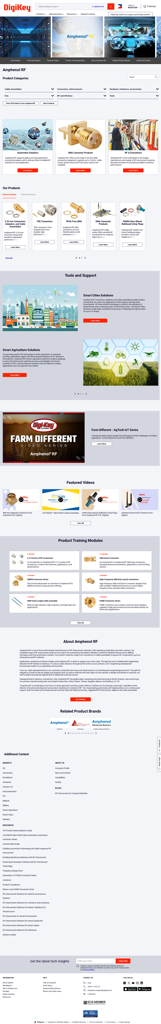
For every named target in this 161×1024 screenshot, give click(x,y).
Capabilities (60, 777)
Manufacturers (55, 14)
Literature (7, 880)
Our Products (15, 61)
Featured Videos (53, 61)
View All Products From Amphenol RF (20, 103)
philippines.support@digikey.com (97, 990)
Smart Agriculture (10, 810)
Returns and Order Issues (52, 991)
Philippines (39, 1022)
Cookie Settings (124, 1022)
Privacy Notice (88, 970)
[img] (17, 8)
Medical (6, 801)
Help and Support (49, 983)
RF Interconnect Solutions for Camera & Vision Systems (26, 903)
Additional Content (143, 61)
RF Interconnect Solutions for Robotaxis (19, 930)
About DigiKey (8, 983)
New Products (48, 103)
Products (40, 14)
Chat (87, 983)
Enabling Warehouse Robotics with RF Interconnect (24, 857)
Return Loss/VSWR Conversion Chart (18, 889)
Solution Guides (9, 935)
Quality (58, 782)
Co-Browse (89, 994)
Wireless (6, 819)
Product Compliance (11, 885)
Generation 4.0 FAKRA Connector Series (19, 875)
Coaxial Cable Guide (11, 844)
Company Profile (62, 768)
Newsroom (7, 997)
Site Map (6, 991)
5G (4, 768)
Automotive (8, 773)
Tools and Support (33, 61)
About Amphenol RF (98, 61)
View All (8, 258)
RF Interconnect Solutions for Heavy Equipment (23, 921)
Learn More (27, 170)
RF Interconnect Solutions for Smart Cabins (21, 925)
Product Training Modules (75, 61)
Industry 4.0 (8, 787)
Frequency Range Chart (13, 871)
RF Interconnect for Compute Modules (71, 793)
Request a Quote (88, 14)
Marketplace (7, 986)
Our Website (80, 699)
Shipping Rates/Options (51, 988)
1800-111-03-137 (91, 987)
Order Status (47, 986)
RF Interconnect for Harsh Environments (20, 916)
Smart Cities (8, 815)
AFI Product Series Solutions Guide (17, 830)
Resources (71, 14)
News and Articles (62, 773)
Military (6, 805)
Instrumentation (10, 791)
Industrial (7, 782)
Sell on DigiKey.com (10, 988)
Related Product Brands (121, 61)
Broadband (7, 777)
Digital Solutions (9, 994)
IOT (4, 796)
